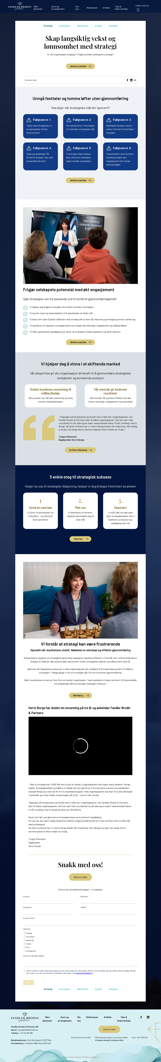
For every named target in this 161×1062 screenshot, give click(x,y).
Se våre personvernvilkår (81, 1037)
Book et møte (80, 877)
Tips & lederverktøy (121, 7)
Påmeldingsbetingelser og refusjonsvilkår (111, 1037)
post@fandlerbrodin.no (28, 1030)
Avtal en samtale (78, 66)
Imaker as (95, 1057)
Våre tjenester (38, 7)
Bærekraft (82, 25)
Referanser (92, 7)
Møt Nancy (78, 695)
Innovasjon (64, 25)
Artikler (106, 7)
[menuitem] (40, 6)
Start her (78, 539)
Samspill (113, 25)
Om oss (77, 7)
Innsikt (98, 25)
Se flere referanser (78, 450)
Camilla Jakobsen (75, 1057)
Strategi (48, 25)
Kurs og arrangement (57, 7)
